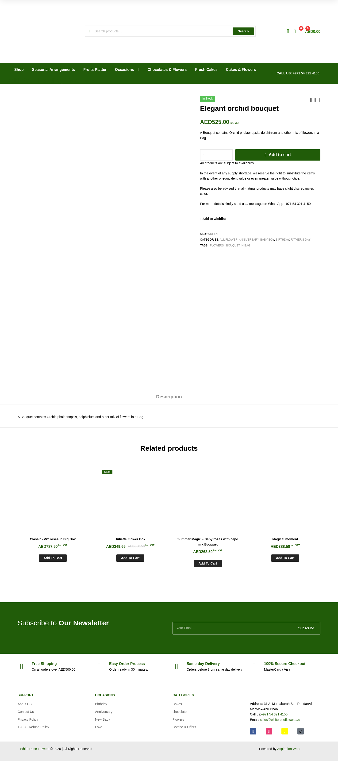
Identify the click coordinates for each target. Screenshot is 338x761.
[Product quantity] (216, 155)
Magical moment (285, 539)
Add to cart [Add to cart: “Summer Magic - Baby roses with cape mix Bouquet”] (207, 563)
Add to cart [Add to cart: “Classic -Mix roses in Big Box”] (52, 558)
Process (127, 664)
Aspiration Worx (288, 749)
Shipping (44, 664)
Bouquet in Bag (238, 245)
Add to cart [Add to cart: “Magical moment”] (285, 558)
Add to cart (280, 154)
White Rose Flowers (34, 749)
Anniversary (249, 239)
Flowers (217, 245)
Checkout (284, 664)
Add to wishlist (214, 219)
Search (243, 31)
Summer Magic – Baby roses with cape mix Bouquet (207, 541)
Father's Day (301, 239)
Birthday (282, 239)
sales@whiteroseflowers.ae (280, 720)
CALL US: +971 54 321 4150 (298, 73)
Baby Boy (267, 239)
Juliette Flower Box (130, 539)
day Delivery (203, 664)
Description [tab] (169, 396)
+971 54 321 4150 (274, 714)
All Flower (229, 239)
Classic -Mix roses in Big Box (53, 539)
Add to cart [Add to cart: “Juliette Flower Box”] (130, 558)
